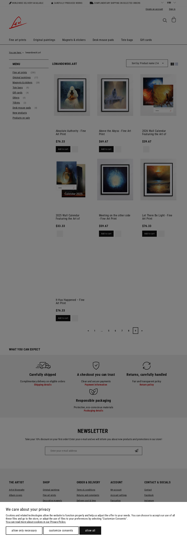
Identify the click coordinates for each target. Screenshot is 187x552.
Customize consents (61, 530)
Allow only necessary (24, 530)
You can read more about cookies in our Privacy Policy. (36, 522)
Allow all (90, 530)
